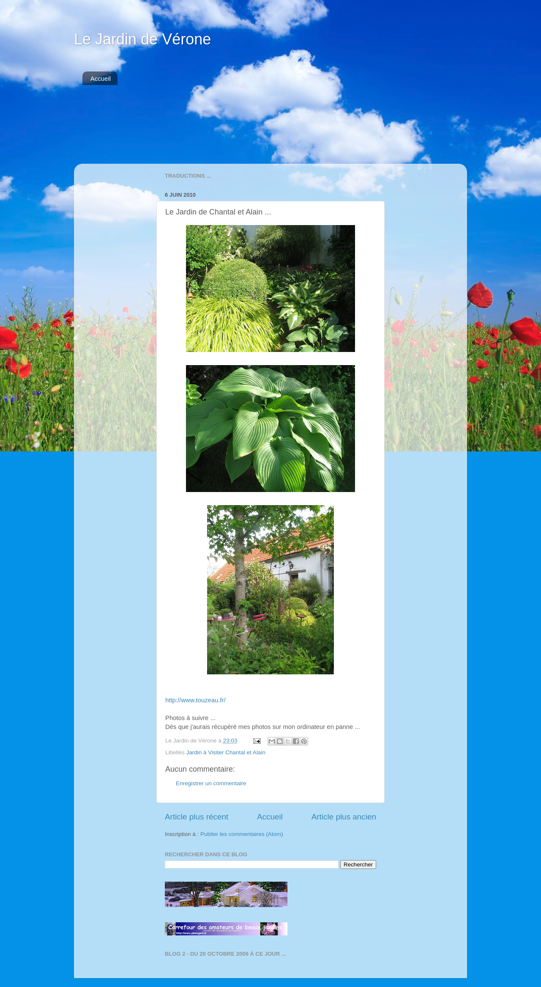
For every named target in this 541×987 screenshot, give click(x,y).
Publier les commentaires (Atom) (241, 834)
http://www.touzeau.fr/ (195, 700)
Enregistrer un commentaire (211, 783)
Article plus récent (196, 816)
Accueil (100, 78)
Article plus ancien (343, 816)
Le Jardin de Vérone (142, 39)
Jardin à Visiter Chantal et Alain (225, 752)
